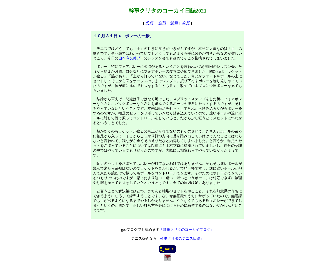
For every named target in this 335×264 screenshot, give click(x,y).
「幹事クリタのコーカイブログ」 (186, 229)
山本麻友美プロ (131, 58)
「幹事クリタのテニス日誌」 (180, 238)
